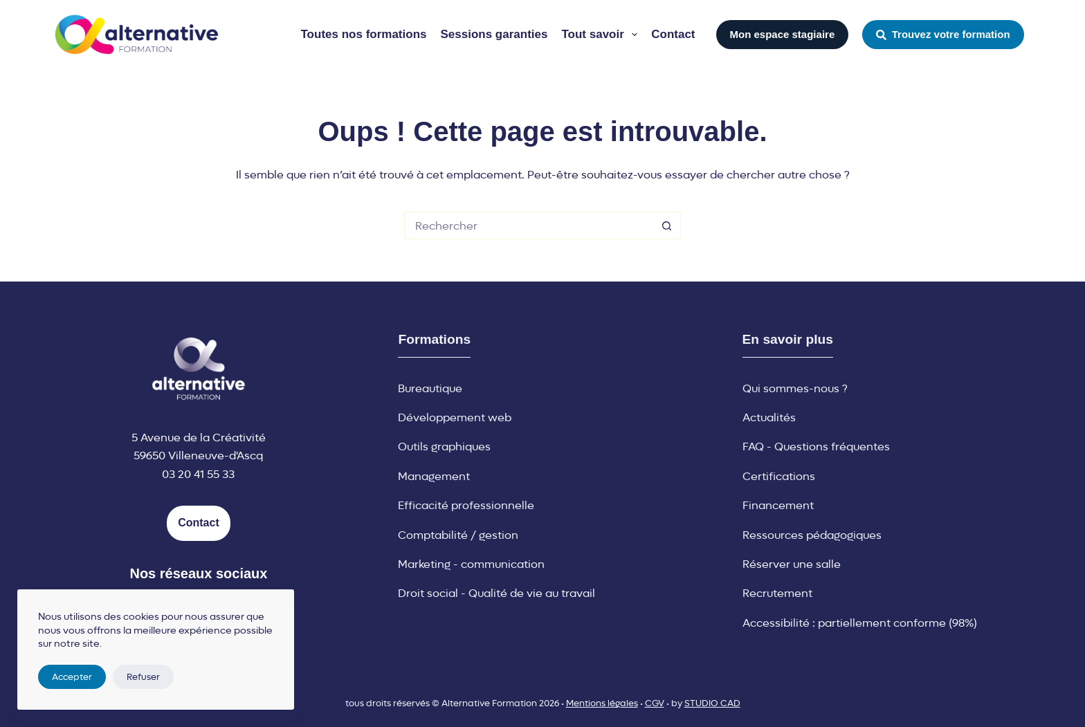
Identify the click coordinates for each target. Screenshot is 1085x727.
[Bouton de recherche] (667, 225)
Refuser (143, 677)
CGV (654, 703)
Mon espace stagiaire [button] (782, 34)
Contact (673, 34)
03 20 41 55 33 (198, 474)
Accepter (72, 677)
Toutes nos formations (364, 34)
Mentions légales (602, 703)
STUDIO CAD (712, 703)
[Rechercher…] (528, 225)
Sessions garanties (493, 34)
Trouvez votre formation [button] (943, 34)
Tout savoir (602, 34)
